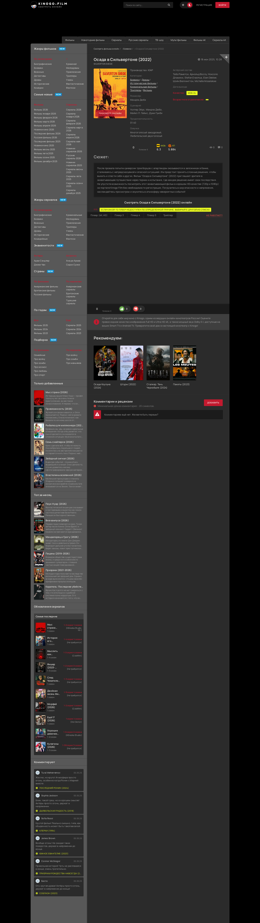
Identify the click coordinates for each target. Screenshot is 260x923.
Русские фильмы (42, 294)
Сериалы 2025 (73, 325)
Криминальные (74, 214)
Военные (39, 71)
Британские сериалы (72, 295)
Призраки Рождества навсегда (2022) (59, 873)
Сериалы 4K (219, 40)
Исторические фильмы (143, 83)
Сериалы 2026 (73, 109)
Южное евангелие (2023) (52, 853)
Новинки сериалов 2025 (74, 164)
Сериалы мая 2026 (73, 143)
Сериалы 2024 (73, 329)
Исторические (41, 83)
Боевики (127, 48)
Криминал (71, 63)
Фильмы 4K (200, 40)
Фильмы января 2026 (45, 113)
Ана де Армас (73, 260)
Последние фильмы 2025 (47, 141)
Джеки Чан (39, 264)
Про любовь (40, 370)
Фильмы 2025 (41, 325)
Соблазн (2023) (47, 893)
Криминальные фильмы (143, 86)
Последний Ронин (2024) (52, 788)
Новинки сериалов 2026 (74, 150)
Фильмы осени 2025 (44, 157)
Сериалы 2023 (73, 333)
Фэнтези (70, 87)
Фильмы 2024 (41, 329)
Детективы (40, 75)
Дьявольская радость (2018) (55, 810)
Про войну (39, 359)
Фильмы (69, 40)
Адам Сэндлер (41, 260)
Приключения (73, 71)
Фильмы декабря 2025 (45, 161)
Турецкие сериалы (71, 302)
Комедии (38, 87)
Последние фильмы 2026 (47, 133)
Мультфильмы (179, 40)
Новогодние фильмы (93, 40)
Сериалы (117, 40)
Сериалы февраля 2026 (73, 122)
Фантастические (75, 83)
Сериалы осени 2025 (74, 185)
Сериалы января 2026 (72, 115)
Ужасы (69, 79)
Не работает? (214, 215)
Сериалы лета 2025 (73, 178)
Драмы (145, 79)
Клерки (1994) (45, 830)
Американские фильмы (46, 286)
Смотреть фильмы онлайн (106, 48)
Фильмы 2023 (41, 333)
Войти (222, 5)
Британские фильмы (44, 290)
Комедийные (41, 238)
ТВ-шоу (159, 40)
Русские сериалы (138, 40)
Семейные (39, 355)
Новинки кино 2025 (44, 145)
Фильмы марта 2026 (44, 121)
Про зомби (40, 362)
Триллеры (135, 90)
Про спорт (39, 374)
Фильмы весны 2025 (44, 149)
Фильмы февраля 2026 (46, 117)
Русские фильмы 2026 (45, 137)
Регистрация (204, 5)
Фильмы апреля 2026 (45, 125)
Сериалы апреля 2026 (72, 136)
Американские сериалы (73, 288)
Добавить (213, 402)
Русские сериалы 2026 (73, 157)
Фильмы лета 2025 (43, 153)
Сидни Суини (73, 264)
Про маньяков (73, 362)
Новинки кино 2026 (44, 129)
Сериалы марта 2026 (74, 129)
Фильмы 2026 (41, 109)
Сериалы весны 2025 (74, 171)
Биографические (43, 63)
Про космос (40, 366)
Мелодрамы (72, 67)
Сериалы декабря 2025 (73, 192)
